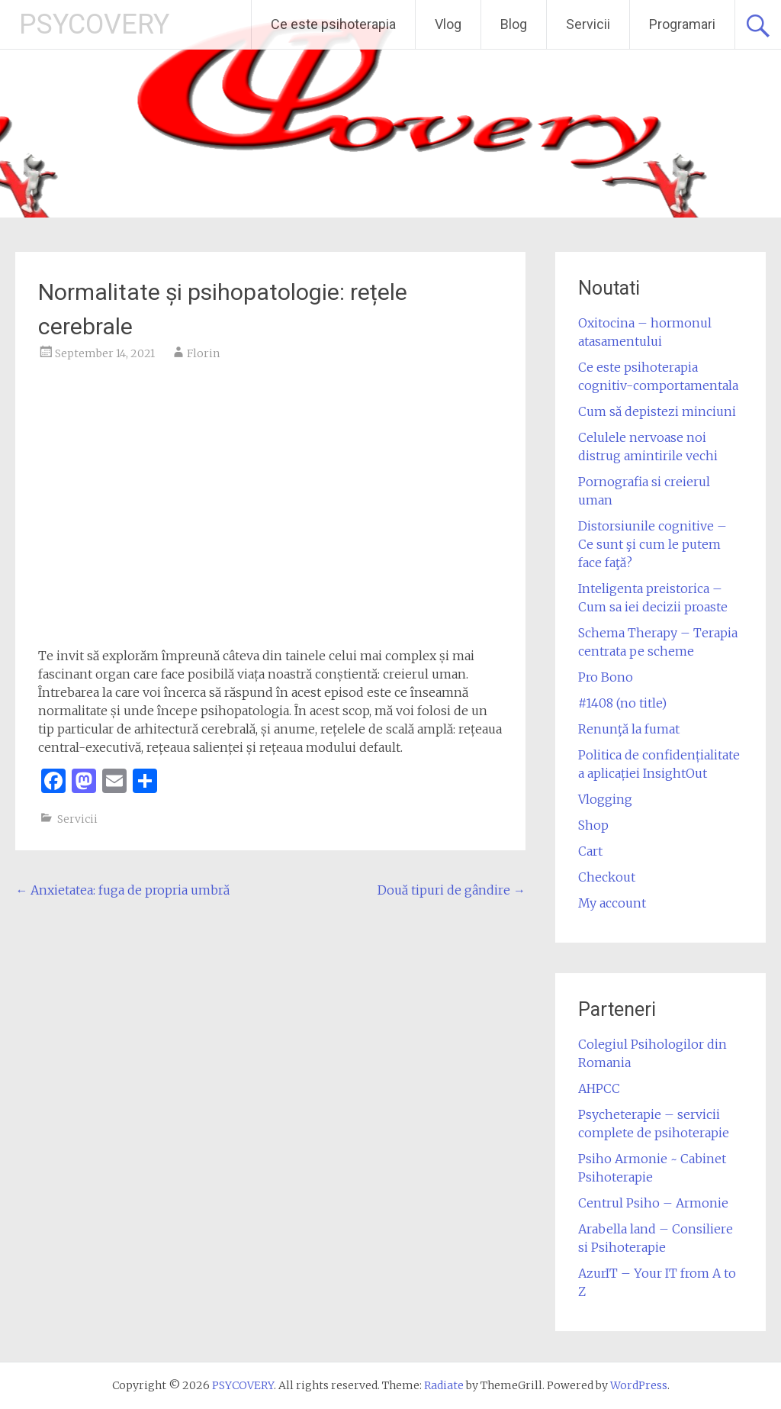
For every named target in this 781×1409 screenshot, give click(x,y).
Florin (203, 353)
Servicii (588, 24)
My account (612, 903)
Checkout (606, 877)
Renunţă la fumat (629, 729)
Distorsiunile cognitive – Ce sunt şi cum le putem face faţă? (652, 544)
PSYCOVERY (94, 24)
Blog (513, 24)
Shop (593, 825)
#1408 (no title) (622, 703)
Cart (590, 851)
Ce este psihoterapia (333, 24)
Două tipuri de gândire (451, 890)
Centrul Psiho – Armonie (653, 1203)
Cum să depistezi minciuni (657, 411)
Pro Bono (605, 677)
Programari (682, 24)
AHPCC (599, 1088)
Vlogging (605, 799)
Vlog (448, 24)
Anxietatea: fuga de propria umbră (122, 890)
